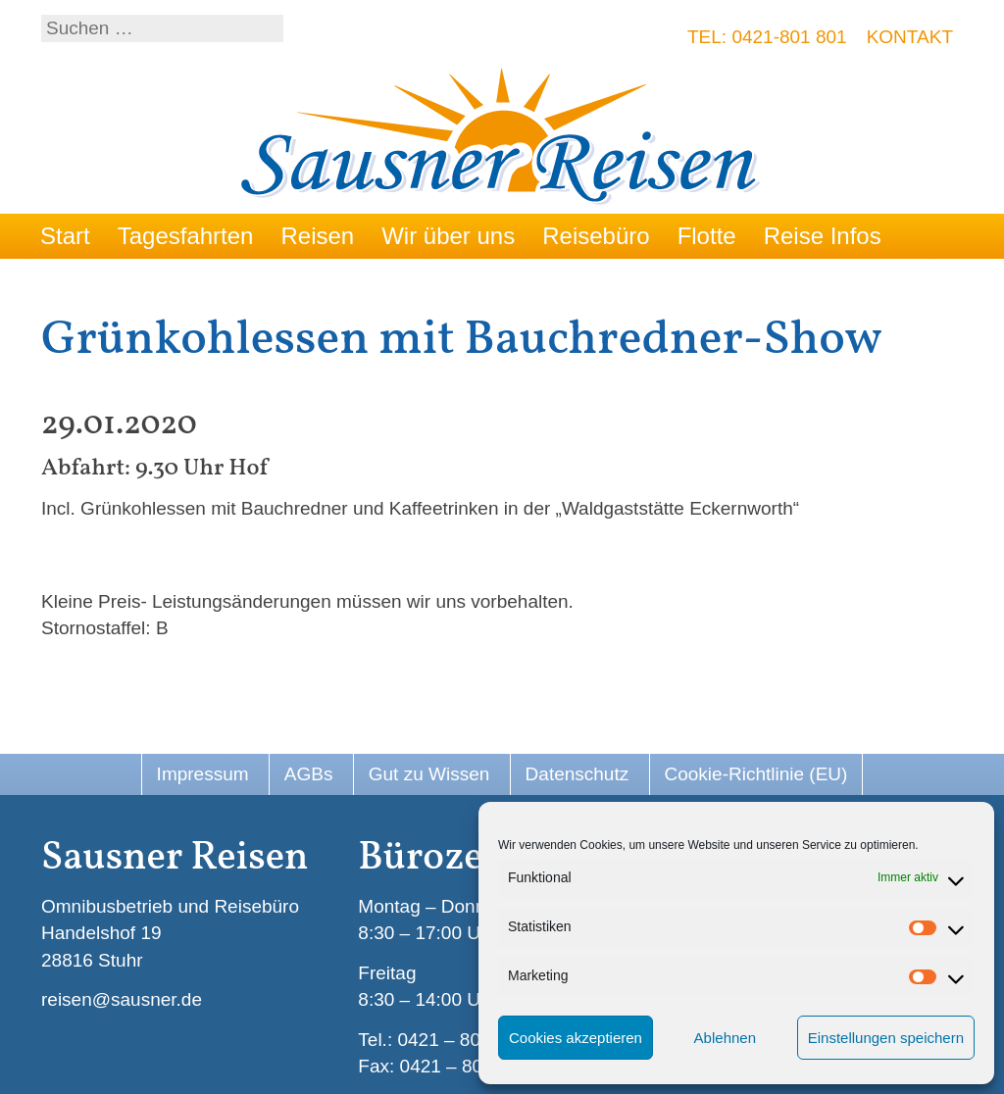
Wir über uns (448, 236)
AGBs (308, 774)
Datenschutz (577, 774)
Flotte (707, 236)
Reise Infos (822, 236)
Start (65, 236)
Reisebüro (595, 236)
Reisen (317, 236)
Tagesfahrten (186, 236)
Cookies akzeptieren (575, 1037)
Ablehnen (725, 1037)
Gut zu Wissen (429, 774)
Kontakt (910, 36)
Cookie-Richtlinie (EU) (756, 774)
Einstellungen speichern (886, 1037)
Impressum (203, 774)
